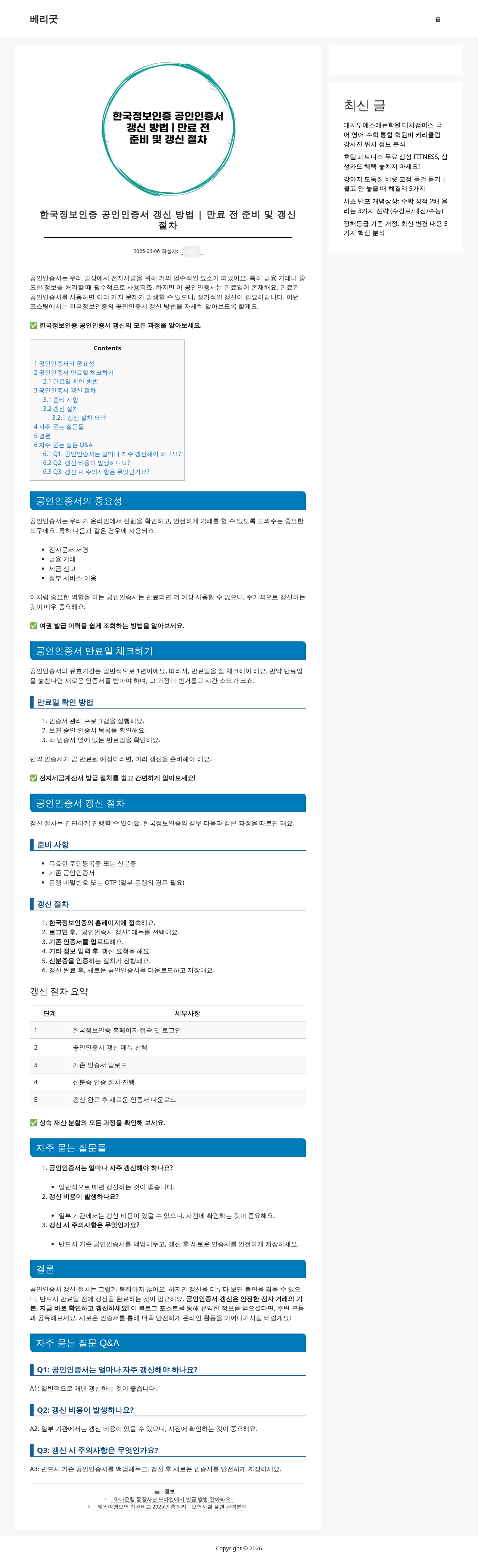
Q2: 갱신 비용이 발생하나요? (86, 463)
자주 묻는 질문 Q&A (63, 445)
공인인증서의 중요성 (64, 363)
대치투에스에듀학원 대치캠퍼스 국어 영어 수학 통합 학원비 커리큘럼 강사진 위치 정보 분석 (393, 134)
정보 (169, 1491)
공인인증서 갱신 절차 (65, 390)
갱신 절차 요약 (79, 417)
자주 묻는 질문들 (59, 426)
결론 (42, 436)
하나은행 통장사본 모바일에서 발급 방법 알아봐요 (172, 1499)
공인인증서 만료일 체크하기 (74, 372)
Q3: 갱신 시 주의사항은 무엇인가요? (96, 472)
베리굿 (44, 18)
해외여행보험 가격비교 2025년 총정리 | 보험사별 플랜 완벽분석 (171, 1506)
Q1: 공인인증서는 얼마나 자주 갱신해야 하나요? (112, 454)
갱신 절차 (60, 408)
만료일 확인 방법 (70, 381)
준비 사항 (60, 400)
